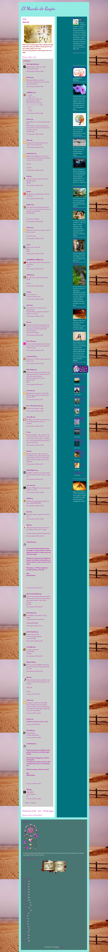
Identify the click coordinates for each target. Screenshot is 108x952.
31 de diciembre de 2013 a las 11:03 (34, 656)
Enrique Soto (29, 730)
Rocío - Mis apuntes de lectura (33, 406)
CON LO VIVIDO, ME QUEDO (82, 390)
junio (26, 918)
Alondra (28, 305)
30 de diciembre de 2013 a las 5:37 (34, 384)
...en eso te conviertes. (82, 379)
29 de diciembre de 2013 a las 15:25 (34, 238)
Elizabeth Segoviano (31, 470)
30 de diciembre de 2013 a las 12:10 (34, 464)
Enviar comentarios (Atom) (35, 815)
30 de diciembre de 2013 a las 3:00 (34, 363)
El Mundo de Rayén (38, 8)
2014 (26, 897)
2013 (26, 900)
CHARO (28, 498)
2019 (26, 884)
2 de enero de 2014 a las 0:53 (33, 713)
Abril (27, 451)
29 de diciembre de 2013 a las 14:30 (34, 170)
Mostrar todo (84, 477)
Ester (27, 322)
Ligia (27, 191)
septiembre (27, 910)
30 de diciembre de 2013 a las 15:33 (34, 506)
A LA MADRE (82, 464)
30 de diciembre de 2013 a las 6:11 (34, 399)
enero (26, 932)
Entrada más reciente (29, 811)
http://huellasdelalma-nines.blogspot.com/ (79, 418)
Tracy (27, 292)
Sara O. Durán (30, 341)
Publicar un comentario (30, 803)
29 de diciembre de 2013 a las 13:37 (34, 134)
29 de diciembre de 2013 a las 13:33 (34, 86)
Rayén (82, 20)
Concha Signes (29, 647)
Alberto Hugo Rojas (31, 632)
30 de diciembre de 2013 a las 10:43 (34, 445)
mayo (26, 921)
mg (27, 244)
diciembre (27, 902)
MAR (27, 789)
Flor (27, 432)
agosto (26, 913)
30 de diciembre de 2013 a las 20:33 (35, 536)
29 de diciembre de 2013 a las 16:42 (34, 286)
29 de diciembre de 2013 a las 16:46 (34, 299)
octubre (26, 908)
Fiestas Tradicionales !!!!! (82, 443)
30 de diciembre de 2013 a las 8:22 (34, 426)
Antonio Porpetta (78, 472)
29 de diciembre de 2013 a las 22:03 (35, 350)
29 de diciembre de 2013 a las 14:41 (34, 185)
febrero (26, 929)
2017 (26, 889)
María (27, 677)
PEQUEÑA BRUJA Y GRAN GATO (82, 455)
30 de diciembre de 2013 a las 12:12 (34, 479)
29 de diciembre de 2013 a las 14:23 (34, 147)
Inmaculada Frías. (30, 356)
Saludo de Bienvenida (82, 421)
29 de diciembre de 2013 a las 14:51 (34, 221)
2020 (26, 881)
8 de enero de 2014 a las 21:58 (33, 799)
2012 (26, 935)
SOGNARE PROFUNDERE (78, 451)
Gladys (28, 525)
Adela (27, 176)
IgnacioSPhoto (77, 429)
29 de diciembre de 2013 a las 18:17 (34, 335)
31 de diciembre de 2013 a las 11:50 (34, 671)
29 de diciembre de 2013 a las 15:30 (34, 253)
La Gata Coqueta (30, 542)
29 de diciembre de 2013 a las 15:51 (34, 269)
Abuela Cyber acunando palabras (78, 440)
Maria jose (28, 77)
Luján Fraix (77, 408)
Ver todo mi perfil (77, 51)
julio (26, 916)
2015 (26, 895)
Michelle (28, 140)
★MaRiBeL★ (30, 92)
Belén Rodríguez (30, 369)
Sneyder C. (29, 204)
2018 (26, 887)
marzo (26, 926)
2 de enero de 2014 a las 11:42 (33, 724)
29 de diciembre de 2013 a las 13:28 (34, 71)
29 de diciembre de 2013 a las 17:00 (35, 316)
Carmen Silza (29, 417)
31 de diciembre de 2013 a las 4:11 (34, 626)
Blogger (61, 947)
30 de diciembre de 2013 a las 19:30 (35, 519)
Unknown (28, 227)
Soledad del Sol (30, 662)
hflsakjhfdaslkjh (77, 473)
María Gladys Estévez (31, 64)
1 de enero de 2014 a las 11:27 (33, 694)
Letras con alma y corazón (78, 397)
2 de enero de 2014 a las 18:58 (33, 737)
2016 (26, 892)
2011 (26, 938)
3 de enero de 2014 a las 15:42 (33, 783)
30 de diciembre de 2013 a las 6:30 (34, 411)
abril (26, 924)
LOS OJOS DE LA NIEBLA (33, 260)
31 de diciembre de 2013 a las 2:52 (34, 607)
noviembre (27, 905)
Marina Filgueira (30, 613)
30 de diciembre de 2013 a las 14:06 (35, 492)
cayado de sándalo (78, 377)
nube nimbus (29, 390)
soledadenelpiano (30, 153)
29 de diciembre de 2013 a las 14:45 (34, 198)
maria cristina (29, 485)
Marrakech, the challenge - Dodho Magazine (82, 432)
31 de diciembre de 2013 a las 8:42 (34, 641)
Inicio (39, 811)
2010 (26, 941)
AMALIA (29, 275)
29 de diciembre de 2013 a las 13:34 (34, 113)
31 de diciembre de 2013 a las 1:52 (34, 588)
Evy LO (28, 512)
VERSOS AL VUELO (79, 387)
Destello (76, 462)
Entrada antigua (48, 811)
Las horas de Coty (82, 410)
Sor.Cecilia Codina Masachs (32, 594)
